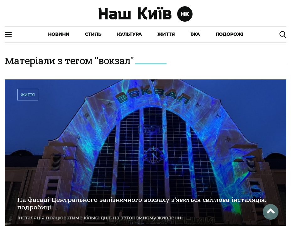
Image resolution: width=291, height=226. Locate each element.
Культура (129, 34)
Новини (58, 34)
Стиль (93, 34)
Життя (166, 34)
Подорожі (229, 34)
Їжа (195, 34)
